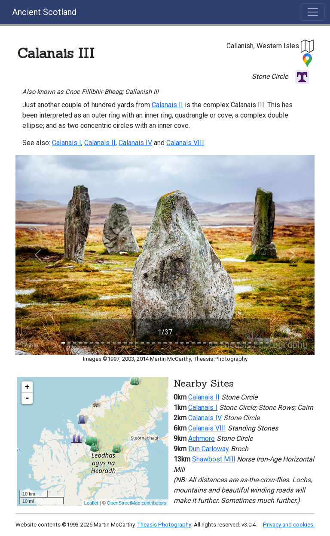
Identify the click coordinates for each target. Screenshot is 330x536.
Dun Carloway (208, 449)
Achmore (201, 438)
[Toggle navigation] (313, 12)
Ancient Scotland (44, 12)
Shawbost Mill (213, 459)
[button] (308, 46)
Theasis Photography (164, 524)
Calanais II (167, 105)
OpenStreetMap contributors (136, 502)
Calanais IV (135, 143)
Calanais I (66, 143)
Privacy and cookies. (289, 524)
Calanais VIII (185, 143)
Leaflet (91, 502)
